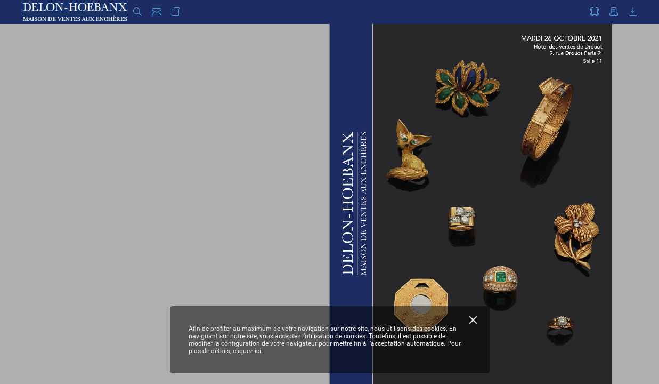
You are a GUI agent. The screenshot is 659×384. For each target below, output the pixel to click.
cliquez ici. (248, 351)
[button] (137, 12)
